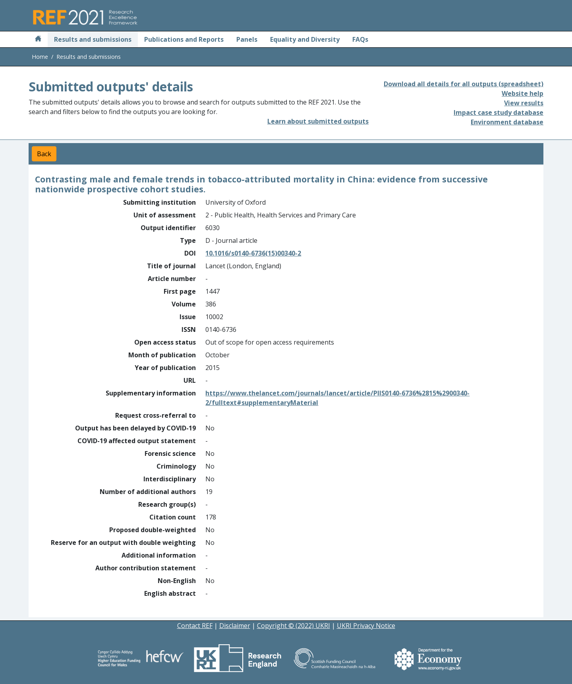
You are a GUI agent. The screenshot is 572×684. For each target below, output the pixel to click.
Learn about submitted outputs (318, 121)
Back (44, 153)
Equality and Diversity (305, 39)
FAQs (360, 39)
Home (40, 56)
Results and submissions (92, 39)
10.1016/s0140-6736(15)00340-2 (253, 253)
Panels (246, 39)
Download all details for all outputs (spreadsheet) (463, 83)
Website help (522, 93)
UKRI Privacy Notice (366, 625)
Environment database (507, 122)
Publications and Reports (184, 39)
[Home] (38, 39)
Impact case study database (498, 112)
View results (523, 103)
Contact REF (195, 625)
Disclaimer (234, 625)
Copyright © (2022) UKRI (293, 625)
